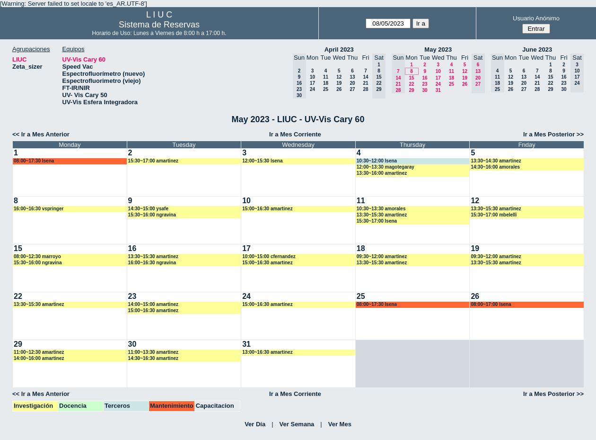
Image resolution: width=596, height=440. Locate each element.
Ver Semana (297, 424)
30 (424, 90)
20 (352, 83)
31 (438, 90)
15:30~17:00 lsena (377, 221)
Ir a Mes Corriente (295, 134)
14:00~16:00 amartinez (39, 358)
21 (365, 83)
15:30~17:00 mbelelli (494, 214)
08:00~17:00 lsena (491, 304)
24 (312, 89)
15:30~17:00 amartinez (153, 160)
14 (365, 77)
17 (312, 83)
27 (352, 89)
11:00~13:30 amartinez (153, 352)
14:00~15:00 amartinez (153, 304)
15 (411, 78)
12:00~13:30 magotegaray (385, 167)
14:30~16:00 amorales (495, 167)
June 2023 (537, 49)
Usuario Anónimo (536, 18)
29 (411, 90)
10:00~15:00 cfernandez (269, 256)
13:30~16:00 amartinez (382, 173)
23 (424, 84)
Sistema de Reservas (159, 24)
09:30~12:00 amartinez (382, 256)
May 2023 (438, 49)
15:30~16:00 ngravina (152, 214)
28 (365, 89)
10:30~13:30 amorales (381, 208)
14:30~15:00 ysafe (148, 208)
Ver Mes (339, 424)
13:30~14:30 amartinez (496, 160)
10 (312, 77)
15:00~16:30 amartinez (267, 208)
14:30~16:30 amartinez (153, 358)
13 (352, 77)
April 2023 (339, 49)
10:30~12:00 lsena (377, 160)
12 (339, 77)
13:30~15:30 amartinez (382, 214)
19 (339, 83)
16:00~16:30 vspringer (38, 208)
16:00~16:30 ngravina (152, 262)
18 (325, 83)
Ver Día (255, 424)
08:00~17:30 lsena (34, 160)
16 (424, 78)
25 (325, 89)
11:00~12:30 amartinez (39, 352)
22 (411, 84)
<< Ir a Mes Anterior (41, 134)
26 (339, 89)
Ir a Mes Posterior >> (553, 134)
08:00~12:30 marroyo (37, 256)
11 (325, 77)
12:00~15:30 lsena (262, 160)
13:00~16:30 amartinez (267, 352)
